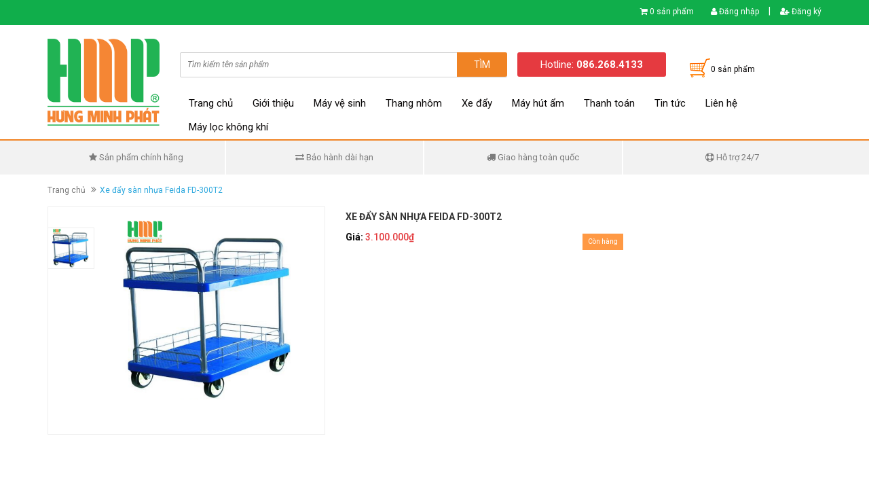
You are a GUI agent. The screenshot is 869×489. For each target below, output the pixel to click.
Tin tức (670, 103)
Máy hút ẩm (538, 103)
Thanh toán (609, 103)
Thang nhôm (414, 103)
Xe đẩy (477, 103)
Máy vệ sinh (340, 103)
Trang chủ (211, 103)
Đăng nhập (735, 11)
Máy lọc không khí (228, 127)
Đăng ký (800, 11)
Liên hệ (721, 103)
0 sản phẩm (672, 11)
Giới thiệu (273, 103)
